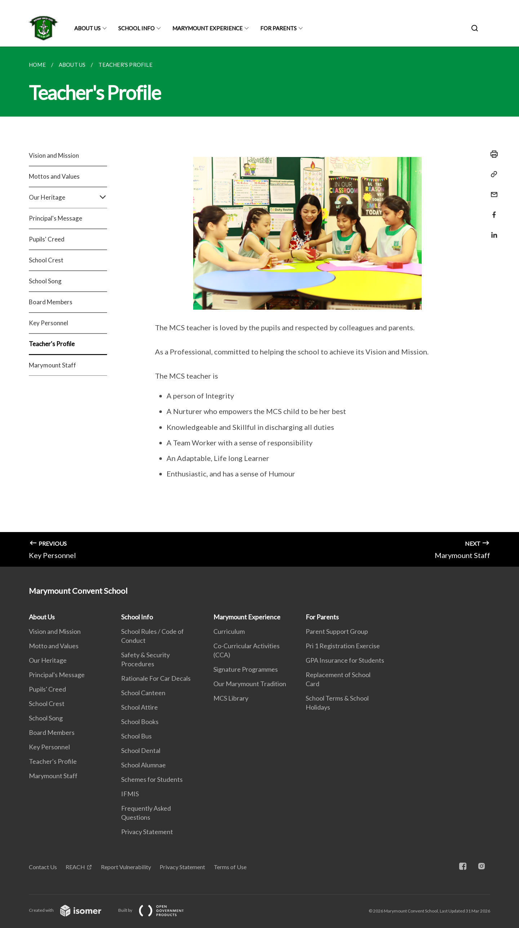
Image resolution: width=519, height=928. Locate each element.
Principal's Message (55, 218)
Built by (156, 910)
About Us (87, 28)
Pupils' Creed (47, 239)
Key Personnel (48, 323)
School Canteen (143, 693)
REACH (75, 866)
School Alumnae (143, 765)
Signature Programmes (245, 669)
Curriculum (229, 631)
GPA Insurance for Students (345, 660)
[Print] (492, 154)
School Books (140, 722)
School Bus (136, 736)
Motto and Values (54, 646)
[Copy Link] (492, 174)
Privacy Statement (147, 832)
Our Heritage (68, 197)
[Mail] (492, 190)
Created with (71, 910)
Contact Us (43, 866)
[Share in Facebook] (492, 210)
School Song (45, 281)
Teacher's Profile (52, 344)
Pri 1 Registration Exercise (343, 646)
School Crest (46, 260)
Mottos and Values (54, 176)
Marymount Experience (207, 28)
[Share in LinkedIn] (492, 230)
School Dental (140, 750)
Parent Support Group (337, 631)
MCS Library (230, 698)
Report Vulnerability (126, 866)
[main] (259, 307)
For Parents (278, 28)
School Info (136, 28)
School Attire (139, 707)
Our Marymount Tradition (249, 684)
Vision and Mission (54, 155)
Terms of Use (230, 866)
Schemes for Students (152, 779)
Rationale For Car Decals (156, 678)
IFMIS (130, 794)
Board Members (50, 302)
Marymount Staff (52, 365)
